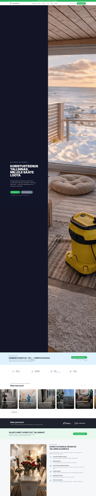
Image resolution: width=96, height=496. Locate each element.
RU (72, 3)
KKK (51, 3)
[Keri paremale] (84, 387)
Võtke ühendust (81, 3)
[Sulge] (57, 0)
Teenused (34, 3)
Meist (39, 3)
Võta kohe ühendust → (80, 435)
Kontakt (55, 3)
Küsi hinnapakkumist (26, 192)
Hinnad (43, 3)
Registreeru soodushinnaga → (79, 359)
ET (70, 3)
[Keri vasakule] (81, 387)
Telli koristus (15, 192)
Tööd (48, 3)
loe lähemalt (54, 0)
